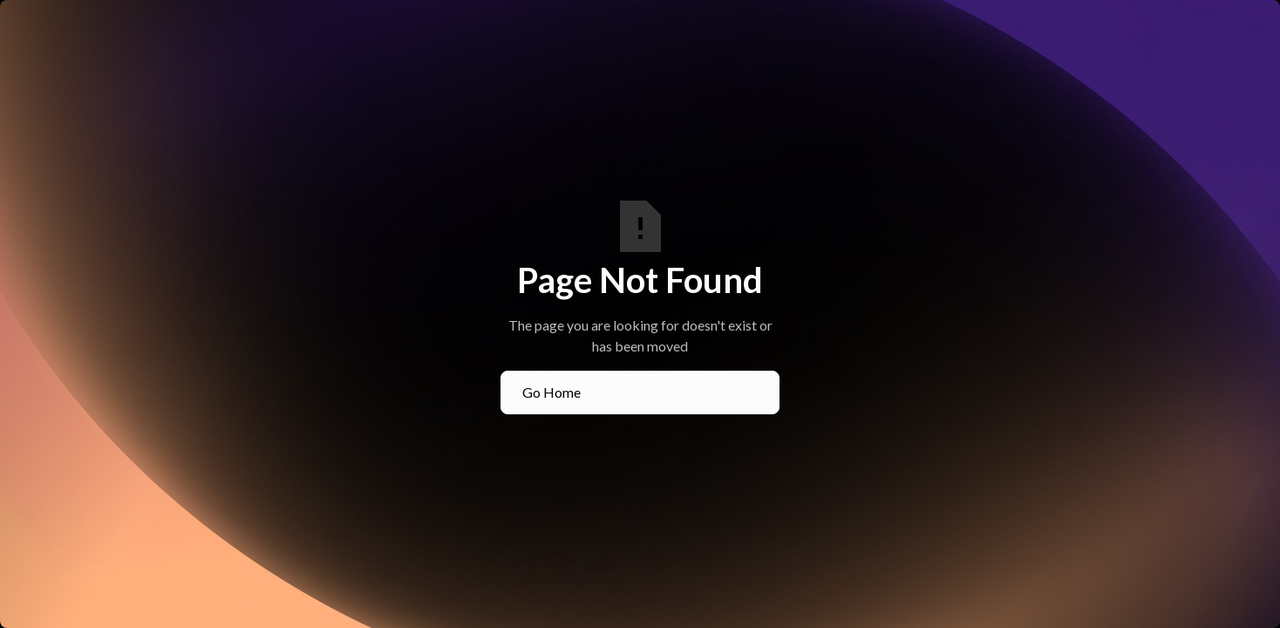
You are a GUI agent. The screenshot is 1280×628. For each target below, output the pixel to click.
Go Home (551, 392)
